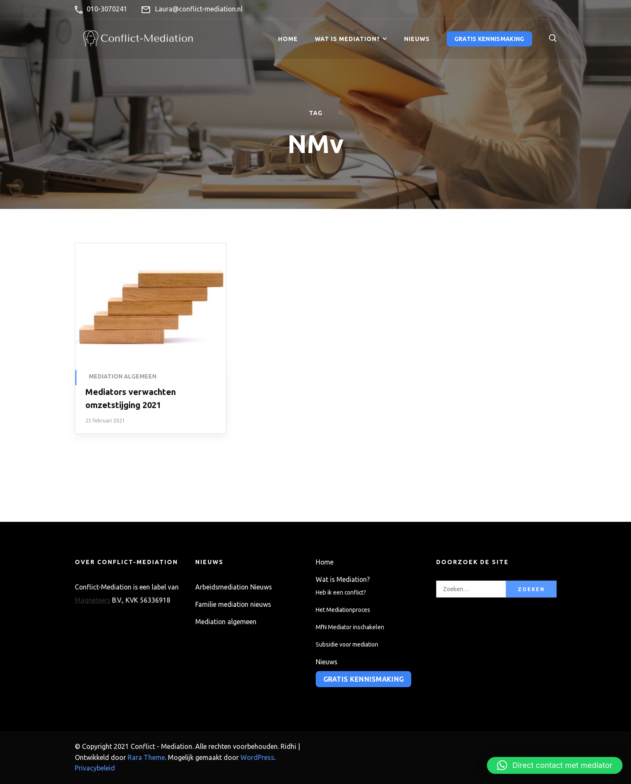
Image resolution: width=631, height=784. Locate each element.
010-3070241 (107, 9)
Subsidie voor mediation (347, 644)
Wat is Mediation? (347, 39)
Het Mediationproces (343, 609)
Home (288, 39)
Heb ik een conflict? (341, 592)
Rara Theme (146, 757)
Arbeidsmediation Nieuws (233, 587)
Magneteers (92, 600)
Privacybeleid (95, 768)
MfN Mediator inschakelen (350, 627)
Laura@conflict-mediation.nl (199, 9)
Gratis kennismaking (489, 39)
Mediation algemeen (122, 376)
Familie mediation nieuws (233, 604)
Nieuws (417, 39)
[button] (555, 765)
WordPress (257, 757)
